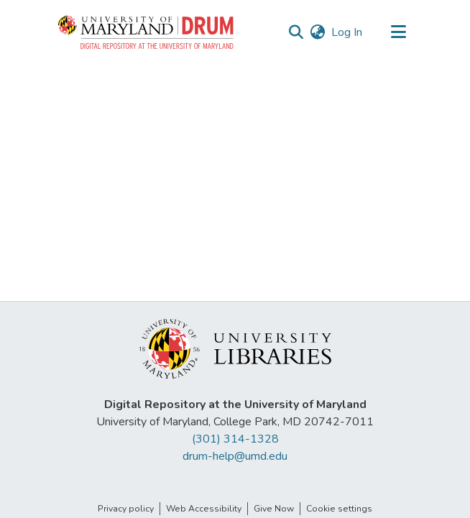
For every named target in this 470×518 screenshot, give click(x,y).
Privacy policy (126, 508)
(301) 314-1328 (235, 439)
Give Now (274, 508)
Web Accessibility (203, 508)
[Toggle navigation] (398, 32)
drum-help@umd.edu (235, 456)
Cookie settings (339, 508)
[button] (146, 32)
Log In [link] (347, 32)
